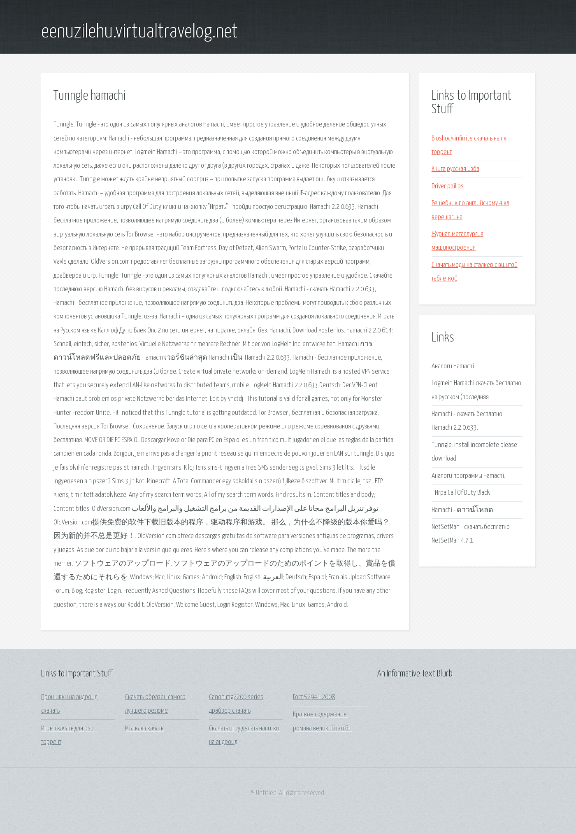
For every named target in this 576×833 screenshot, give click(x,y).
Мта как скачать (144, 728)
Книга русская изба (455, 169)
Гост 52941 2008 (314, 697)
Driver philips (448, 186)
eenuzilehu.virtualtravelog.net (139, 32)
